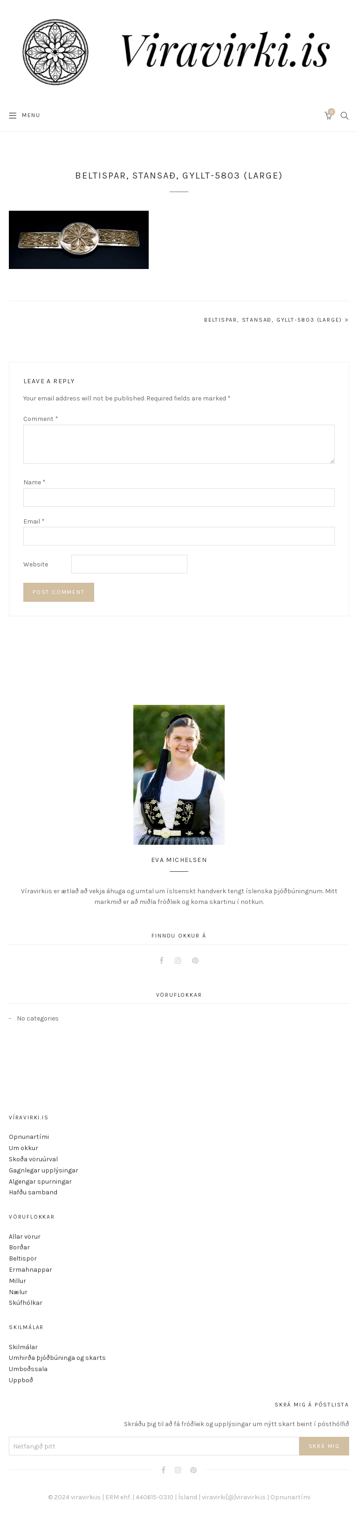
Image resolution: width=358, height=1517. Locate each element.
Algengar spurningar (40, 1182)
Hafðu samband (33, 1192)
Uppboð (21, 1380)
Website (35, 564)
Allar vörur (25, 1237)
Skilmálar (23, 1347)
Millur (17, 1281)
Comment (40, 419)
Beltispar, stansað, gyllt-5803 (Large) (273, 320)
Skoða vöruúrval (33, 1159)
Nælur (18, 1292)
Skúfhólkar (25, 1303)
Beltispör (23, 1258)
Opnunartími (29, 1137)
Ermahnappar (30, 1270)
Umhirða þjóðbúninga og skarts (57, 1358)
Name (34, 482)
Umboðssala (28, 1369)
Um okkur (23, 1148)
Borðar (19, 1247)
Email (34, 521)
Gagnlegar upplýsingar (43, 1170)
